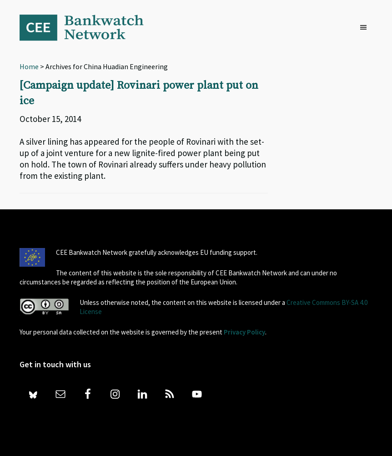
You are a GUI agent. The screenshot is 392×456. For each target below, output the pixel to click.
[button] (365, 27)
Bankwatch (88, 27)
